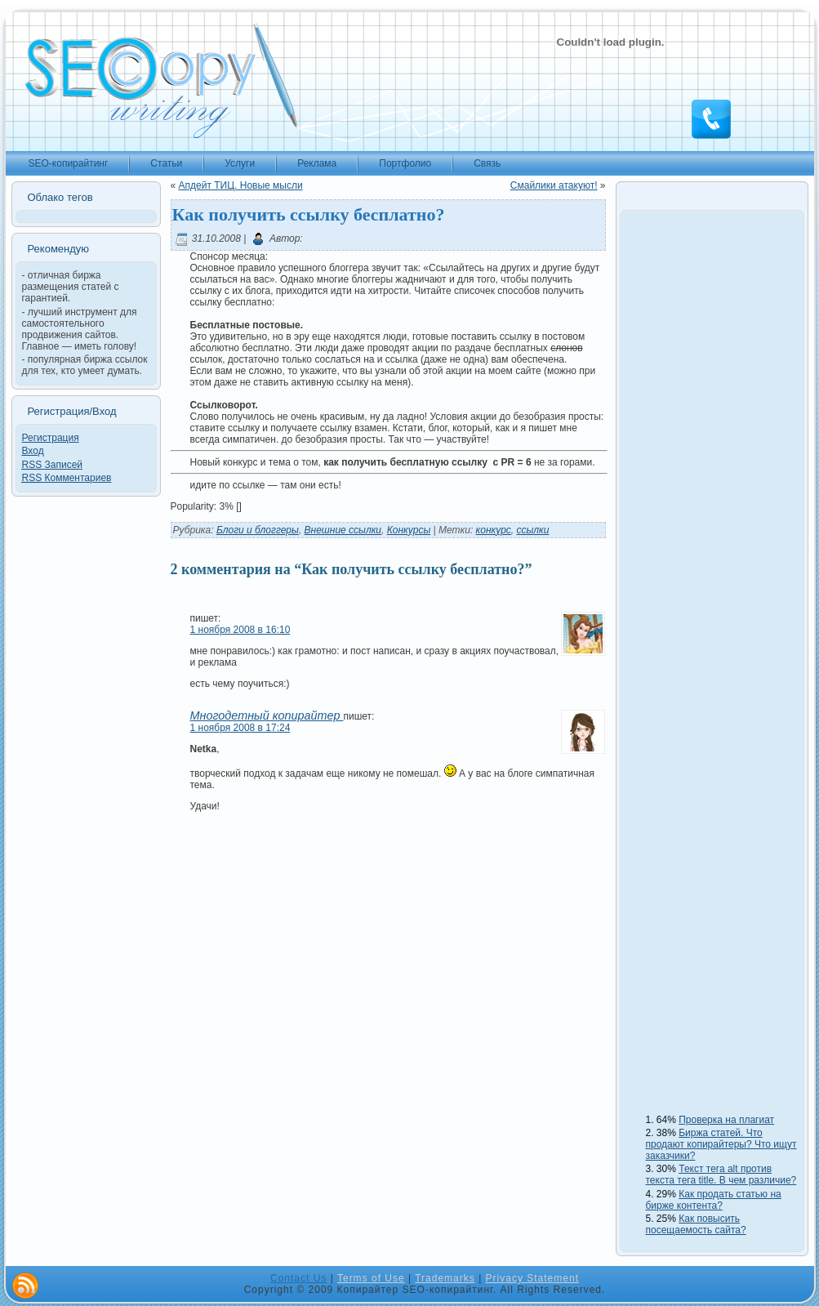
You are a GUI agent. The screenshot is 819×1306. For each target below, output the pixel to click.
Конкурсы (409, 530)
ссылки (533, 530)
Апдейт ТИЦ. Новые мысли (241, 185)
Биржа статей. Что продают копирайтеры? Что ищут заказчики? (721, 1144)
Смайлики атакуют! (554, 185)
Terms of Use (371, 1278)
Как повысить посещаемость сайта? (696, 1224)
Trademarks (445, 1278)
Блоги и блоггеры (257, 530)
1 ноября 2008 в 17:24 (240, 727)
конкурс (493, 530)
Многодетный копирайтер (267, 715)
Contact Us (298, 1278)
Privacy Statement (532, 1278)
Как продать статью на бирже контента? (713, 1199)
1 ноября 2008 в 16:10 (240, 629)
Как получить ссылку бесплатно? (308, 214)
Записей (52, 464)
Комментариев (67, 478)
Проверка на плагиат (726, 1119)
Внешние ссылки (343, 530)
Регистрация (50, 438)
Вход (33, 451)
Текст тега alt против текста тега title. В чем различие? (721, 1174)
